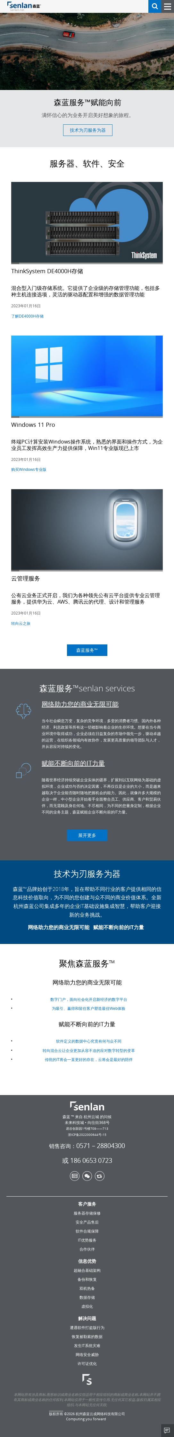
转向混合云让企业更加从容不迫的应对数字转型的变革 (89, 1054)
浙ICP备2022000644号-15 (87, 1134)
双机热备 (87, 1288)
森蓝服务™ (87, 650)
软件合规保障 (87, 1231)
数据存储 (87, 1297)
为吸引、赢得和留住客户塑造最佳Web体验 (88, 1012)
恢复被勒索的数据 (87, 1336)
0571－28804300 (87, 1146)
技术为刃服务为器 (88, 130)
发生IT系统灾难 (87, 1345)
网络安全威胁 (87, 1354)
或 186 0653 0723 (87, 1160)
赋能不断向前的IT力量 (73, 763)
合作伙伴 (87, 1249)
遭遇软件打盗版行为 (87, 1327)
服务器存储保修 (87, 1213)
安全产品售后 (87, 1222)
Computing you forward (86, 1418)
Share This (167, 1430)
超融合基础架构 (87, 1270)
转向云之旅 (20, 623)
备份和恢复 (87, 1279)
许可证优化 (87, 1363)
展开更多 (87, 835)
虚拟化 (87, 1306)
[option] (87, 73)
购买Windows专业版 (28, 469)
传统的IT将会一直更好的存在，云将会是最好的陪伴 (89, 1063)
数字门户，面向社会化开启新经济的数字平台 (88, 1003)
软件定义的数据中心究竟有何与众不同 (88, 1045)
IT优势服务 (87, 1240)
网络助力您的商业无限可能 (80, 704)
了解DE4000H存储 (27, 316)
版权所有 (56, 1413)
